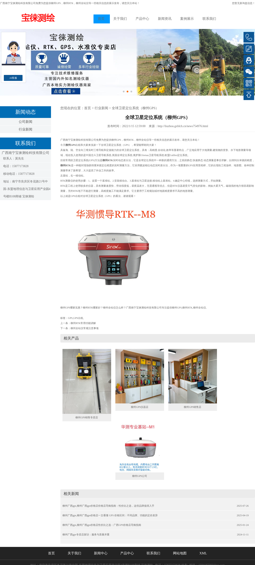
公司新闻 (25, 121)
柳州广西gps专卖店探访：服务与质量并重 (85, 534)
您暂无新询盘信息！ (243, 3)
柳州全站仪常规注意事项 (85, 328)
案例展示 (187, 18)
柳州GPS (56, 3)
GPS (70, 318)
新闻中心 (101, 553)
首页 (101, 18)
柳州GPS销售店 (192, 407)
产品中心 (142, 18)
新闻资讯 (164, 18)
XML (203, 553)
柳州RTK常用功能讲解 (83, 323)
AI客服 (13, 77)
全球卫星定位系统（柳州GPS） (135, 108)
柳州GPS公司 (139, 476)
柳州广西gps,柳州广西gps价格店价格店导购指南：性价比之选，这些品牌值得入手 (108, 505)
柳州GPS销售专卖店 (86, 417)
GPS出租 (78, 318)
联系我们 (209, 18)
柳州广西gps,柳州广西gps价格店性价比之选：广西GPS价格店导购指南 (101, 524)
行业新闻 (25, 129)
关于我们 (120, 18)
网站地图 (180, 553)
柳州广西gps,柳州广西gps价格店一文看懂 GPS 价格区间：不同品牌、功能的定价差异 (110, 515)
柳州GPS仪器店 (139, 407)
